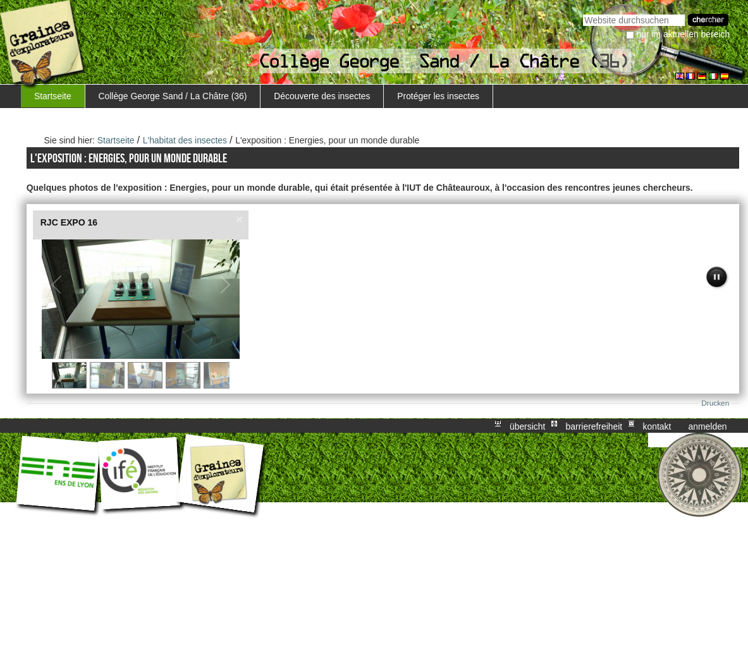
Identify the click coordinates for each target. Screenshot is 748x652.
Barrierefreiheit (594, 426)
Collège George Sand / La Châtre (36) (172, 96)
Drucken (715, 403)
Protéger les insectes (438, 96)
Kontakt (656, 426)
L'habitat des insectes (185, 140)
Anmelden (708, 426)
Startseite (52, 96)
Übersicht (527, 426)
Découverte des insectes (322, 96)
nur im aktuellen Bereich (683, 34)
